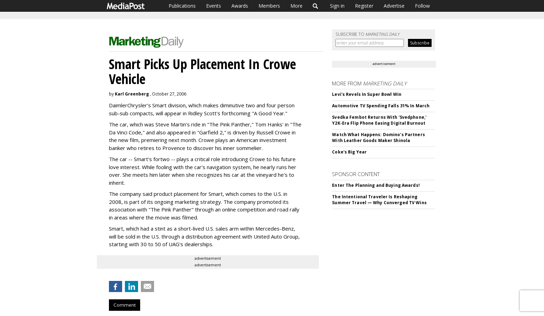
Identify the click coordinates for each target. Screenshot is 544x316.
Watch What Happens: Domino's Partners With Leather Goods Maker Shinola (378, 137)
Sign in (337, 5)
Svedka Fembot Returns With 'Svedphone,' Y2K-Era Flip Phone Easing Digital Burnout (379, 120)
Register (364, 5)
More (296, 5)
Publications (182, 5)
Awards (239, 5)
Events (213, 5)
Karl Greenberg (132, 94)
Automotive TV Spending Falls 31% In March (381, 106)
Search (315, 6)
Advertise (394, 5)
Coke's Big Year (349, 152)
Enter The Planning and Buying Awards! (375, 185)
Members (269, 5)
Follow (422, 5)
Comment (124, 305)
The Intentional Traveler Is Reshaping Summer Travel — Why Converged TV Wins (379, 200)
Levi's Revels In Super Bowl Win (366, 94)
